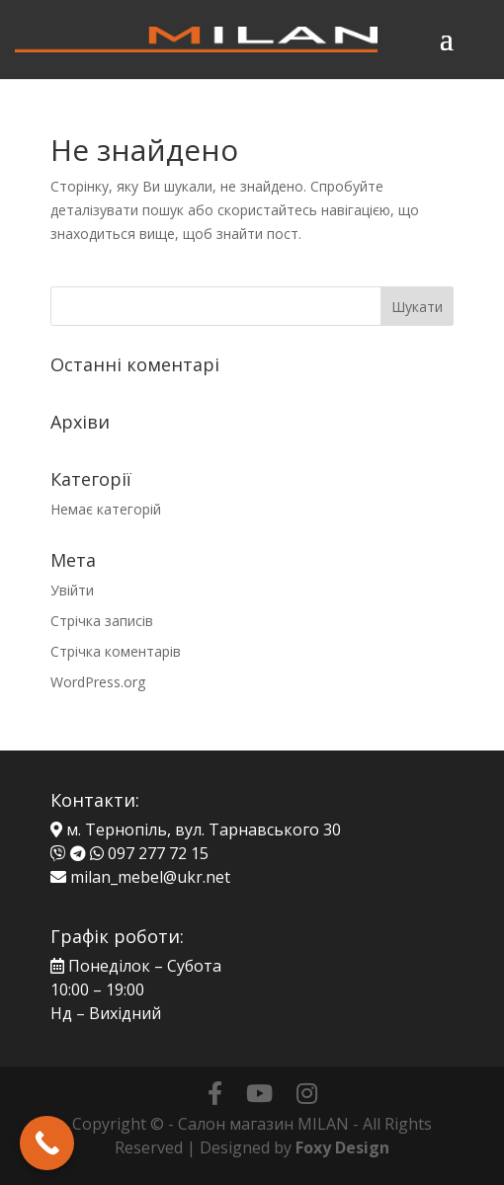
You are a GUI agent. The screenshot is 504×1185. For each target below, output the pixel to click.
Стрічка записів (101, 620)
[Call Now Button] (47, 1143)
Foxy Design (342, 1147)
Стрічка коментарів (115, 651)
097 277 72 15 (158, 853)
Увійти (72, 590)
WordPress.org (97, 681)
